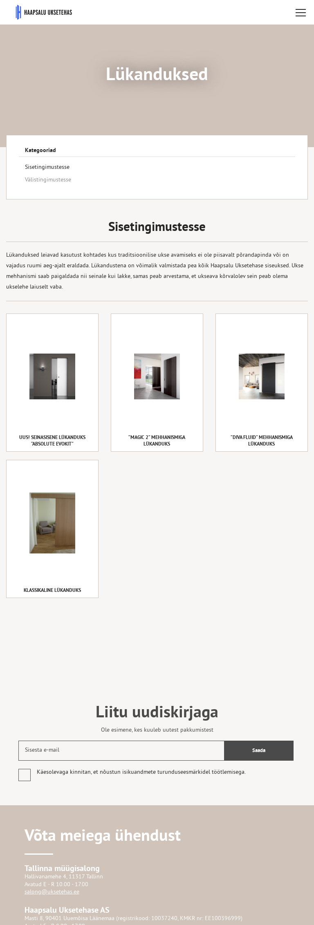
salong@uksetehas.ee (52, 892)
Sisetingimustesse (47, 167)
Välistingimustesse (48, 180)
